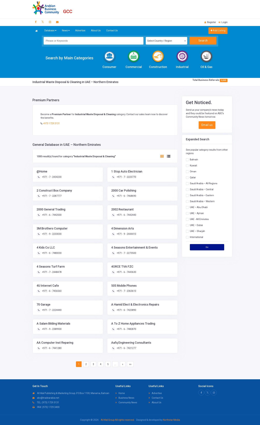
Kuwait (193, 165)
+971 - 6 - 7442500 (51, 215)
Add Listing (218, 30)
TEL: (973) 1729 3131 (45, 402)
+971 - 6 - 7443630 (126, 272)
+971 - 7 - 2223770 (126, 177)
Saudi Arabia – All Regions (203, 183)
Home (120, 393)
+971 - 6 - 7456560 (51, 291)
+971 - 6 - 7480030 (51, 253)
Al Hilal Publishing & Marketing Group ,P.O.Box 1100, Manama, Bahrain (70, 393)
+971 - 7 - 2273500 (126, 253)
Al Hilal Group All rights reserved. (117, 420)
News (66, 30)
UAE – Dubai (196, 225)
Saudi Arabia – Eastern (202, 195)
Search (203, 40)
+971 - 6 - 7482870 (126, 329)
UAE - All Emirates (199, 219)
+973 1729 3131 (51, 123)
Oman (193, 171)
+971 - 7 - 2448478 (51, 272)
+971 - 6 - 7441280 (51, 348)
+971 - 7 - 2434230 (51, 177)
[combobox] (166, 41)
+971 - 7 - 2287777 (51, 196)
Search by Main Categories (69, 58)
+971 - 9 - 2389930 (51, 329)
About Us (96, 30)
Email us (207, 125)
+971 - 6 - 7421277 (126, 348)
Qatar (193, 177)
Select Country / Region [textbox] (159, 40)
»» (130, 364)
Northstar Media (171, 420)
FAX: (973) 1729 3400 (46, 407)
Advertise (80, 30)
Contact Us (112, 30)
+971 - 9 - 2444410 (126, 234)
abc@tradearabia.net (45, 398)
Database (50, 30)
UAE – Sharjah (197, 231)
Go (207, 247)
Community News (126, 402)
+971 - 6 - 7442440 (126, 215)
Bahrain (194, 159)
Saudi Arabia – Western (202, 201)
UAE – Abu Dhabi (199, 207)
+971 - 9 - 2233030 (51, 234)
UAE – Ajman (197, 213)
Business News (124, 398)
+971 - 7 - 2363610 (126, 291)
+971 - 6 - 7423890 (126, 310)
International (196, 237)
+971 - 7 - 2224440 (51, 310)
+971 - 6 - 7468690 (126, 196)
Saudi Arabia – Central (201, 189)
